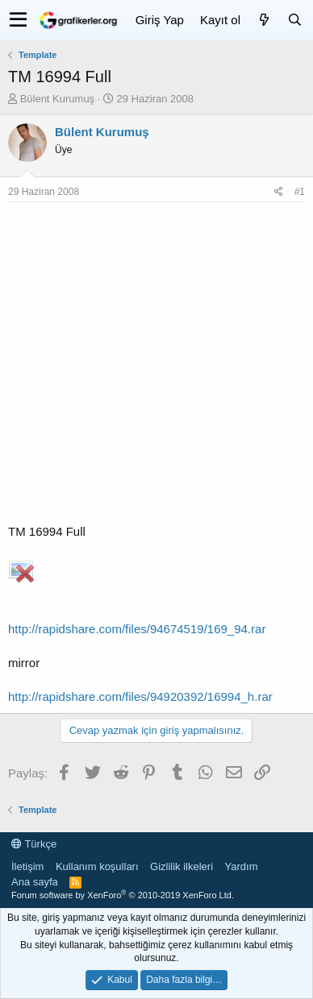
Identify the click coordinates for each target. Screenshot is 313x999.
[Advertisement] (156, 366)
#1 (299, 191)
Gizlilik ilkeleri (181, 866)
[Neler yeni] (263, 20)
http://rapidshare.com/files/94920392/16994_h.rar (140, 696)
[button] (18, 20)
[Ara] (294, 20)
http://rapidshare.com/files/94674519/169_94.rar (136, 629)
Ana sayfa (34, 882)
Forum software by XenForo (122, 895)
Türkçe (33, 844)
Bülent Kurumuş (57, 99)
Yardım (241, 866)
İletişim (27, 866)
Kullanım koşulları (97, 866)
